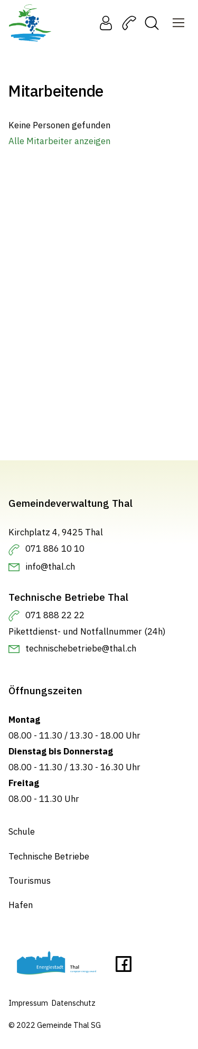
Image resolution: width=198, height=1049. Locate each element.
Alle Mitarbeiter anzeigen (59, 141)
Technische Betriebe (48, 856)
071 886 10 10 (54, 548)
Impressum (28, 1003)
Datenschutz (73, 1003)
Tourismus (29, 880)
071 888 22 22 (54, 615)
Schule (21, 831)
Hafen (20, 905)
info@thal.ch (50, 566)
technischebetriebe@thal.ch (80, 648)
